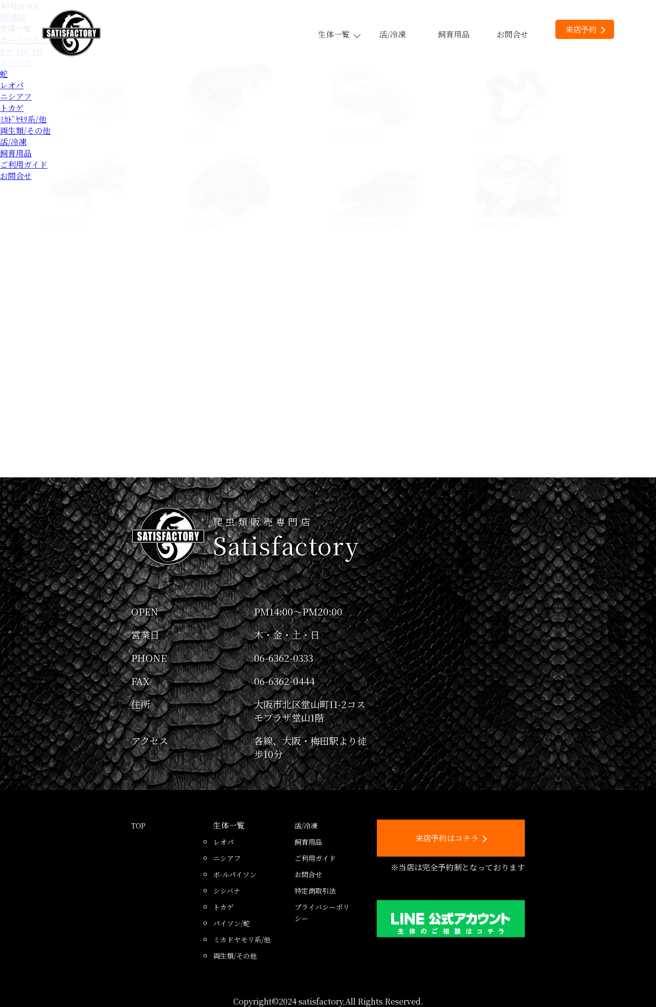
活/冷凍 (392, 34)
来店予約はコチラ (451, 838)
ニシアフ (16, 96)
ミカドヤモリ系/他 (242, 939)
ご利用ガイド (23, 164)
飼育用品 (454, 34)
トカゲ (12, 107)
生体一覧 (339, 34)
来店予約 (585, 29)
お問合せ (512, 34)
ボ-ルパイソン (234, 874)
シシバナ (226, 891)
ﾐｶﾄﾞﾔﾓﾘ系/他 (23, 119)
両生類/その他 (25, 130)
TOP (138, 825)
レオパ (12, 85)
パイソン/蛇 (231, 923)
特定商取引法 (315, 891)
